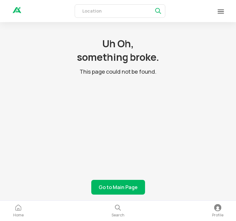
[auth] (17, 11)
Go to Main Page (118, 187)
